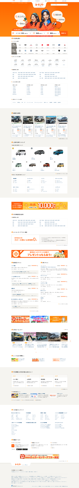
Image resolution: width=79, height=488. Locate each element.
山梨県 (56, 72)
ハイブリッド (57, 187)
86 (42, 190)
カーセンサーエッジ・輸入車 (24, 471)
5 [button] (40, 352)
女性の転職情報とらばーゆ (32, 476)
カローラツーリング (59, 182)
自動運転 (51, 102)
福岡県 (46, 78)
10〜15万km (29, 92)
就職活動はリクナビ (39, 476)
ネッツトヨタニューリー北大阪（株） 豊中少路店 (51, 135)
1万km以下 (28, 86)
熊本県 (51, 78)
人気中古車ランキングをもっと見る (62, 173)
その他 (64, 64)
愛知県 (46, 74)
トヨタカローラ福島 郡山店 (16, 294)
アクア (57, 191)
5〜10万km (28, 91)
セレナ (43, 180)
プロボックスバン (59, 181)
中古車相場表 (28, 412)
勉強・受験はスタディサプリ (35, 481)
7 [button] (43, 352)
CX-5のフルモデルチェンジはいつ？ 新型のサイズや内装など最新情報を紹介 (67, 345)
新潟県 (46, 72)
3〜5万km (28, 89)
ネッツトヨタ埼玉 (14, 430)
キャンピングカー (57, 61)
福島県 (34, 72)
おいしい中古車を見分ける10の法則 (28, 400)
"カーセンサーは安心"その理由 (46, 486)
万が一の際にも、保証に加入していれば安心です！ (42, 359)
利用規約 (40, 486)
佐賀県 (48, 78)
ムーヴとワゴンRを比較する (44, 426)
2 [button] (37, 352)
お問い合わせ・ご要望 (58, 486)
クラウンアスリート (31, 189)
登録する (53, 447)
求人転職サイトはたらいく (50, 477)
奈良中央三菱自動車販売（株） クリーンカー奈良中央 (62, 136)
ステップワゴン (28, 419)
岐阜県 (48, 74)
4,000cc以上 (57, 95)
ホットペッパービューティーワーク (39, 480)
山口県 (56, 76)
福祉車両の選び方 (38, 400)
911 (42, 189)
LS (28, 191)
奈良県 (29, 76)
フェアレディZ (44, 191)
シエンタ (43, 182)
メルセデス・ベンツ (19, 418)
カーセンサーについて (59, 422)
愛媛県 (24, 78)
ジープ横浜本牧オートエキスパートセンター (28, 135)
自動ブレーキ (46, 102)
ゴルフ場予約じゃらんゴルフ (15, 480)
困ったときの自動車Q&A (23, 393)
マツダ (17, 417)
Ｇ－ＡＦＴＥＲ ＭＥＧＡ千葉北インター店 (19, 271)
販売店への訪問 (30, 385)
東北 (16, 72)
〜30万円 (14, 86)
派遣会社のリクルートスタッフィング (24, 477)
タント (15, 181)
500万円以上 (15, 94)
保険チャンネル (50, 481)
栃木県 (32, 74)
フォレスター (63, 417)
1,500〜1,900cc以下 (58, 89)
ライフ (27, 417)
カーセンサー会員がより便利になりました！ (21, 359)
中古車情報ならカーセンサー (15, 471)
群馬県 (35, 74)
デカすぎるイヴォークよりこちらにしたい (48, 267)
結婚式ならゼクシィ (47, 480)
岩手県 (24, 72)
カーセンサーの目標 (58, 424)
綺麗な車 (13, 288)
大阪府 (19, 76)
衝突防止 (18, 102)
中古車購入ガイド (65, 389)
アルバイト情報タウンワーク (42, 477)
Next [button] (70, 341)
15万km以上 (28, 94)
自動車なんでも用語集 (41, 393)
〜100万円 (14, 89)
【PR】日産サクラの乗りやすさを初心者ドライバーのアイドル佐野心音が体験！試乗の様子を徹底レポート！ (29, 347)
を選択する (22, 33)
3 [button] (38, 352)
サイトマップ (52, 486)
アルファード (44, 181)
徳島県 (19, 78)
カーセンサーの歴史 (58, 426)
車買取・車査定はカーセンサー (15, 481)
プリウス (57, 189)
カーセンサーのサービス (59, 425)
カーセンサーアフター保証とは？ (62, 245)
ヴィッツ (33, 417)
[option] (17, 341)
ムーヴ (41, 419)
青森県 (21, 72)
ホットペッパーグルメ (23, 480)
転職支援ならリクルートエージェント (23, 476)
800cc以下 (56, 86)
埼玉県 (21, 74)
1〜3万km (28, 88)
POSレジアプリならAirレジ (43, 481)
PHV (22, 102)
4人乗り (42, 88)
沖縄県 (64, 78)
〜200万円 (14, 91)
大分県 (53, 78)
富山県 (48, 72)
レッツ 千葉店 (14, 306)
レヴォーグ (58, 180)
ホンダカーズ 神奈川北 (14, 425)
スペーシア (30, 182)
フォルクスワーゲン (19, 419)
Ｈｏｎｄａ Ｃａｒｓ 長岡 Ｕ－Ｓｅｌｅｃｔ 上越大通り (22, 283)
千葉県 (24, 74)
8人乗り (42, 92)
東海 (40, 74)
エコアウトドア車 (44, 283)
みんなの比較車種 (43, 422)
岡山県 (51, 76)
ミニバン (29, 61)
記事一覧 (66, 329)
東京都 (19, 74)
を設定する (53, 33)
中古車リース (35, 471)
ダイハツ (12, 419)
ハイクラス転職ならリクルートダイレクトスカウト (54, 476)
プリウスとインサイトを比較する (45, 424)
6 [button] (41, 352)
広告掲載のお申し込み (65, 486)
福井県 (53, 72)
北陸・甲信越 (42, 72)
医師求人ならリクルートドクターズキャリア (60, 477)
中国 (40, 76)
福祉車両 (59, 102)
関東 (13, 74)
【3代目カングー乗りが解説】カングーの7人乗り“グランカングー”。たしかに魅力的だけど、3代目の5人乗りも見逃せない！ (17, 347)
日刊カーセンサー (60, 393)
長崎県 (56, 78)
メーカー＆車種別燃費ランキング (61, 412)
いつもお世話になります (15, 276)
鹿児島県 (61, 78)
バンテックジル (13, 426)
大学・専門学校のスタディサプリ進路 (25, 481)
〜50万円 (14, 88)
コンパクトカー (22, 61)
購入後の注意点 (58, 385)
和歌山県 (32, 76)
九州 (40, 78)
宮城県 (26, 72)
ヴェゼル (15, 191)
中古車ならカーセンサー (54, 480)
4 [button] (39, 352)
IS (28, 190)
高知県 (26, 78)
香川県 (21, 78)
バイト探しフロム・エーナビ (34, 477)
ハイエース (13, 434)
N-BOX (15, 180)
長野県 (58, 72)
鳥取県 (46, 76)
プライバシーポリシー (35, 486)
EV (24, 102)
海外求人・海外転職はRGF (14, 477)
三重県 (51, 74)
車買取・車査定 (43, 412)
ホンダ (12, 417)
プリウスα (62, 418)
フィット (27, 418)
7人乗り (42, 91)
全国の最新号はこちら (35, 447)
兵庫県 (21, 76)
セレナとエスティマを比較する (45, 425)
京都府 (24, 76)
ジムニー (15, 190)
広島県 (53, 76)
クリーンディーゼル (30, 102)
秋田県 (29, 72)
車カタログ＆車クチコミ (15, 412)
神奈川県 (26, 74)
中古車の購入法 (44, 385)
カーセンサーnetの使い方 (16, 400)
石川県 (51, 72)
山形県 (32, 72)
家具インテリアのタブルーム (56, 481)
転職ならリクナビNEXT (14, 476)
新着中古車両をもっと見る (63, 138)
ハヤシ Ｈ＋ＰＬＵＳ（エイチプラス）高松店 (16, 135)
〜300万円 (14, 92)
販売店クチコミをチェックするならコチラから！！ (63, 359)
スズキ (12, 418)
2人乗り (42, 86)
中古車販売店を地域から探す (31, 422)
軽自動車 (15, 61)
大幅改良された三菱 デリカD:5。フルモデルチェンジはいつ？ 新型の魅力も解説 (54, 345)
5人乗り (42, 89)
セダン (50, 61)
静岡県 (53, 74)
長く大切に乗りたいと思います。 (17, 299)
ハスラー (15, 182)
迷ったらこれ (43, 290)
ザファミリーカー (44, 275)
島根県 (48, 76)
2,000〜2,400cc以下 (58, 91)
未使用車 (55, 102)
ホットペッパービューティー (30, 480)
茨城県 (30, 74)
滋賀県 (26, 76)
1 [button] (36, 352)
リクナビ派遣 (45, 476)
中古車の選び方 (16, 385)
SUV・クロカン (43, 61)
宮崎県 (58, 78)
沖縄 (42, 78)
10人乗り (42, 94)
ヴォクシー (46, 417)
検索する (63, 33)
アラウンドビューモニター (38, 102)
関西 (13, 76)
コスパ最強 (13, 265)
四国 (13, 78)
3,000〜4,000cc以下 (58, 94)
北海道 (14, 72)
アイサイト (14, 102)
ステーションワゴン (36, 61)
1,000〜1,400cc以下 (58, 88)
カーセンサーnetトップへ (63, 461)
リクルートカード (63, 481)
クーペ (64, 61)
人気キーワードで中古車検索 (16, 422)
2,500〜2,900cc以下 (58, 92)
